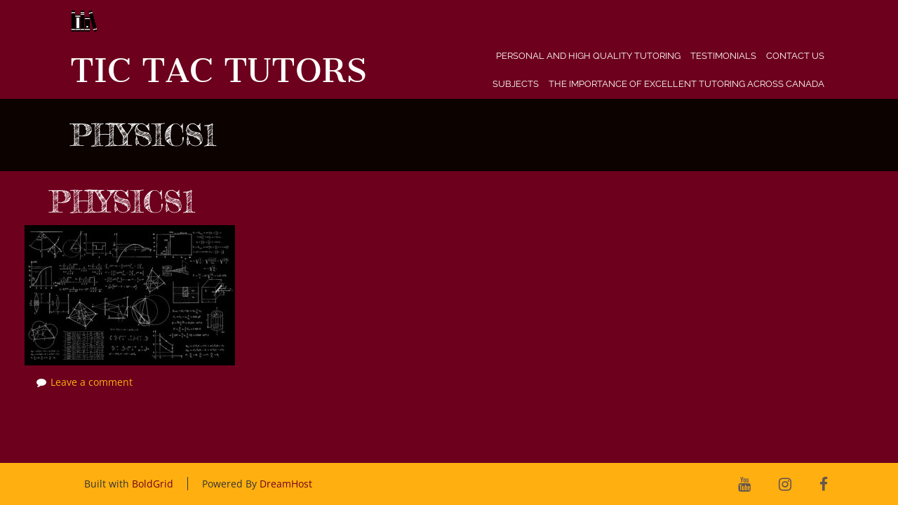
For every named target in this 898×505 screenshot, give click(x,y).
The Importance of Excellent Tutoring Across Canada (686, 84)
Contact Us (795, 55)
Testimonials (723, 55)
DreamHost (286, 483)
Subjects (515, 84)
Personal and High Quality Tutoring (588, 55)
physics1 (122, 201)
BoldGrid (152, 483)
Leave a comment (92, 382)
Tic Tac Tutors (218, 70)
